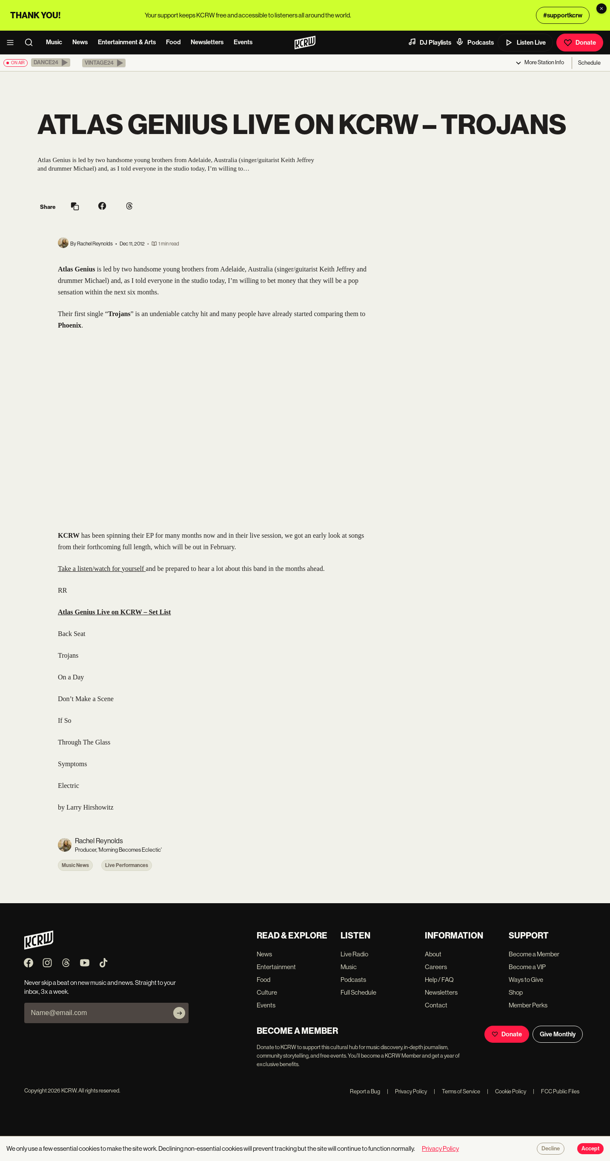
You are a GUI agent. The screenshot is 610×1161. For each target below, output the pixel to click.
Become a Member (534, 954)
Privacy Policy (407, 1091)
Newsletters (207, 42)
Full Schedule (358, 992)
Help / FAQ (439, 979)
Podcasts (474, 42)
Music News (75, 865)
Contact (436, 1005)
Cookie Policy (506, 1091)
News (80, 42)
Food (173, 42)
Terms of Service (457, 1091)
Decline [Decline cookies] (550, 1148)
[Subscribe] (179, 1013)
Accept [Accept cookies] (590, 1148)
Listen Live (525, 42)
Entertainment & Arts (127, 42)
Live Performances (126, 865)
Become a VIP (527, 966)
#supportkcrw (562, 15)
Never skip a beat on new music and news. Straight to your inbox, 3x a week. (100, 987)
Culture (267, 992)
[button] (50, 62)
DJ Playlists (429, 42)
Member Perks (528, 1005)
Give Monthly (558, 1034)
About (433, 954)
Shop (516, 992)
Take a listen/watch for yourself (102, 568)
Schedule (589, 63)
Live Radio (354, 954)
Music (54, 42)
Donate (580, 42)
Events (243, 42)
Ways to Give (526, 979)
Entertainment (276, 966)
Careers (436, 966)
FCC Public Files (556, 1091)
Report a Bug (365, 1091)
